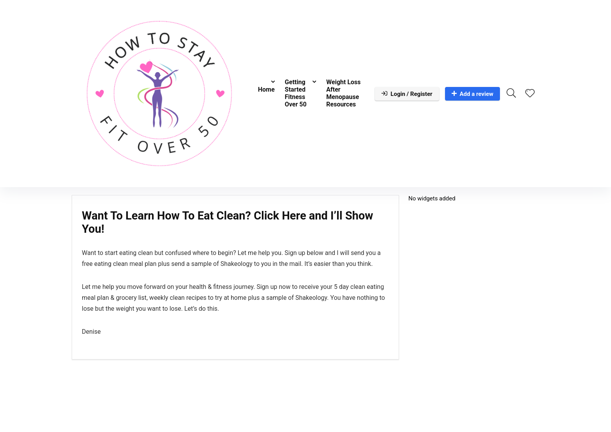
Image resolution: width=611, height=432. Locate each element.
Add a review (473, 93)
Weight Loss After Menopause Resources (343, 93)
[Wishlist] (530, 94)
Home (266, 89)
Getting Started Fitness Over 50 (296, 93)
